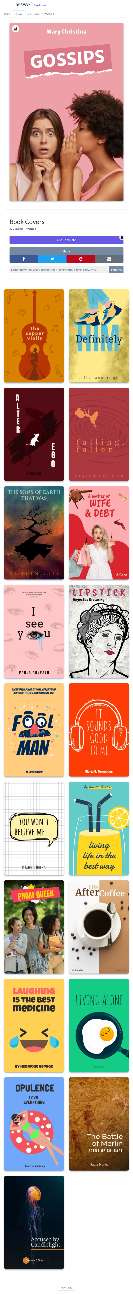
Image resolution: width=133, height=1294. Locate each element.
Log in (19, 5)
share (66, 251)
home (7, 13)
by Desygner (16, 228)
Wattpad (49, 13)
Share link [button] (116, 269)
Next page (66, 1287)
